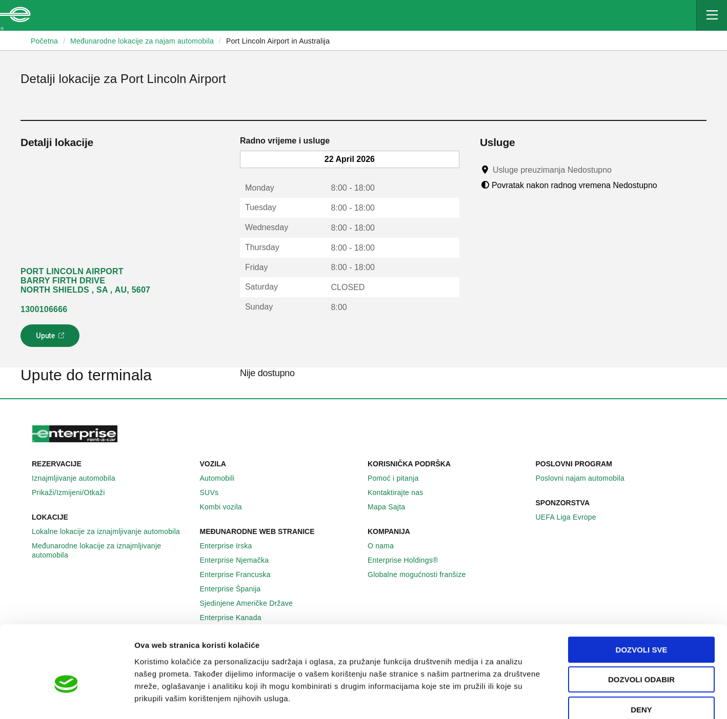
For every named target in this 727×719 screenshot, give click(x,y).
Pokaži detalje (527, 698)
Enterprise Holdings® (409, 560)
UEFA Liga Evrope (572, 517)
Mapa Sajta (392, 507)
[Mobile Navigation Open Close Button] (711, 15)
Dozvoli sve (642, 593)
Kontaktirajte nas (401, 492)
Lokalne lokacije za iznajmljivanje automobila (111, 531)
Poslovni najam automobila (586, 478)
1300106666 (44, 309)
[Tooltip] (621, 170)
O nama (386, 546)
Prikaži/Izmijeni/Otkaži (74, 492)
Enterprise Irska (232, 546)
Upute (51, 339)
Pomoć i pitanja (399, 478)
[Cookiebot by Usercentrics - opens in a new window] (66, 699)
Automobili (223, 478)
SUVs (215, 492)
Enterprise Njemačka (240, 560)
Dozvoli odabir (641, 624)
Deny (641, 653)
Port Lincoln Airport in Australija (278, 41)
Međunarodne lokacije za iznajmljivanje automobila (112, 550)
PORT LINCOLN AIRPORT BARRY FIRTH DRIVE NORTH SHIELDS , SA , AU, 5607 (85, 280)
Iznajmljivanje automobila (79, 478)
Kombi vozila (226, 507)
